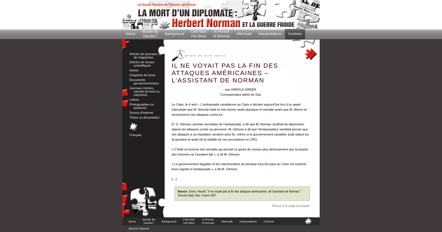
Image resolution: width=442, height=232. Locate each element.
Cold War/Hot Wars (198, 33)
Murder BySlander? (150, 33)
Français (135, 135)
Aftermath (244, 34)
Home (130, 34)
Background (174, 34)
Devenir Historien (139, 228)
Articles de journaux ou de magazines (145, 55)
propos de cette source (201, 55)
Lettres (134, 99)
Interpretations (270, 34)
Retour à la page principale (291, 205)
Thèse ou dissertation (144, 117)
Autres (133, 70)
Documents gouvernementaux (144, 81)
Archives (295, 34)
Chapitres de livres (142, 75)
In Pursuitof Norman (221, 33)
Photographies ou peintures (141, 106)
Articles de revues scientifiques (141, 63)
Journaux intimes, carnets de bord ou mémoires (144, 91)
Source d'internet (141, 112)
